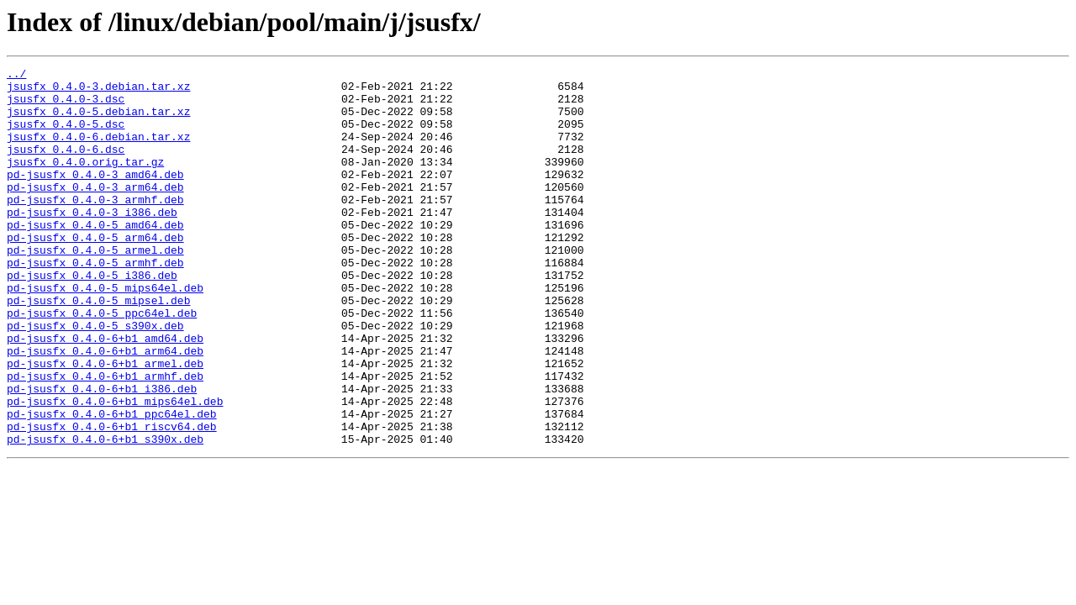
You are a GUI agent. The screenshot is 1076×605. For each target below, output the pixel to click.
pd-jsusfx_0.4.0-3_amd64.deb (95, 196)
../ (16, 75)
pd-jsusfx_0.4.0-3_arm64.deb (95, 211)
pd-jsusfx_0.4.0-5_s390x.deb (95, 378)
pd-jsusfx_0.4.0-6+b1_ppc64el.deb (112, 484)
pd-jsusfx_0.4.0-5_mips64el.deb (105, 332)
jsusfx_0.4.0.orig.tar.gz (85, 181)
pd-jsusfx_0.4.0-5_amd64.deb (95, 257)
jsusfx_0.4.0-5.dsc (65, 136)
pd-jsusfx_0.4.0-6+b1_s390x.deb (105, 514)
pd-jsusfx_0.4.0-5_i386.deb (92, 317)
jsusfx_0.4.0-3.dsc (65, 105)
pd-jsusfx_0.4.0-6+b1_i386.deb (102, 453)
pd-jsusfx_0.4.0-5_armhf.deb (95, 302)
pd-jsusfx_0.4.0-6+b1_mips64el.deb (115, 468)
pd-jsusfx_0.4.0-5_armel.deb (95, 287)
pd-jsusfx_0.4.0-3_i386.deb (92, 242)
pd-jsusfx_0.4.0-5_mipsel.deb (98, 347)
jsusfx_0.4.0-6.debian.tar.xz (98, 151)
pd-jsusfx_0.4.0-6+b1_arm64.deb (105, 408)
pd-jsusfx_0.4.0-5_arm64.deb (95, 272)
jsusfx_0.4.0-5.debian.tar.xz (98, 121)
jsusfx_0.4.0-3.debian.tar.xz (98, 90)
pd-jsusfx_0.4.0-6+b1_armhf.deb (105, 438)
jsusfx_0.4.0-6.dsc (65, 166)
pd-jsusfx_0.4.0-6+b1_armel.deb (105, 423)
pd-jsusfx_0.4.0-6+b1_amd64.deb (105, 393)
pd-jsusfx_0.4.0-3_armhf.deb (95, 226)
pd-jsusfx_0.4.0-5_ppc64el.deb (102, 363)
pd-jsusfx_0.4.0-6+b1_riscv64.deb (112, 499)
